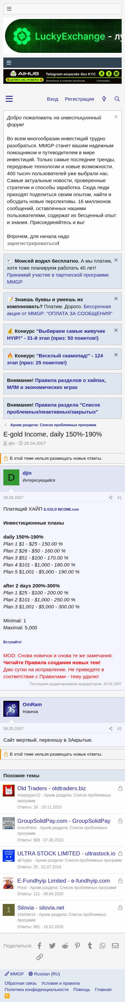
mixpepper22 (28, 795)
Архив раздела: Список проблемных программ (78, 860)
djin (11, 443)
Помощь (81, 989)
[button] (9, 99)
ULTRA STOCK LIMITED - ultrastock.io (66, 853)
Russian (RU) (44, 973)
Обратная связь (21, 983)
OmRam (32, 704)
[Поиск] (117, 99)
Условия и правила (60, 983)
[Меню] (62, 9)
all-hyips (24, 860)
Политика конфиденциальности (37, 989)
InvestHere (27, 827)
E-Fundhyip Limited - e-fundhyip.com (63, 881)
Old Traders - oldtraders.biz (51, 788)
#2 (119, 728)
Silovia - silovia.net (40, 908)
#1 (119, 497)
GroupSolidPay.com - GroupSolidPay (63, 821)
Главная (103, 989)
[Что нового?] (103, 99)
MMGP (14, 973)
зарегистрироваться (32, 243)
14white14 (26, 914)
